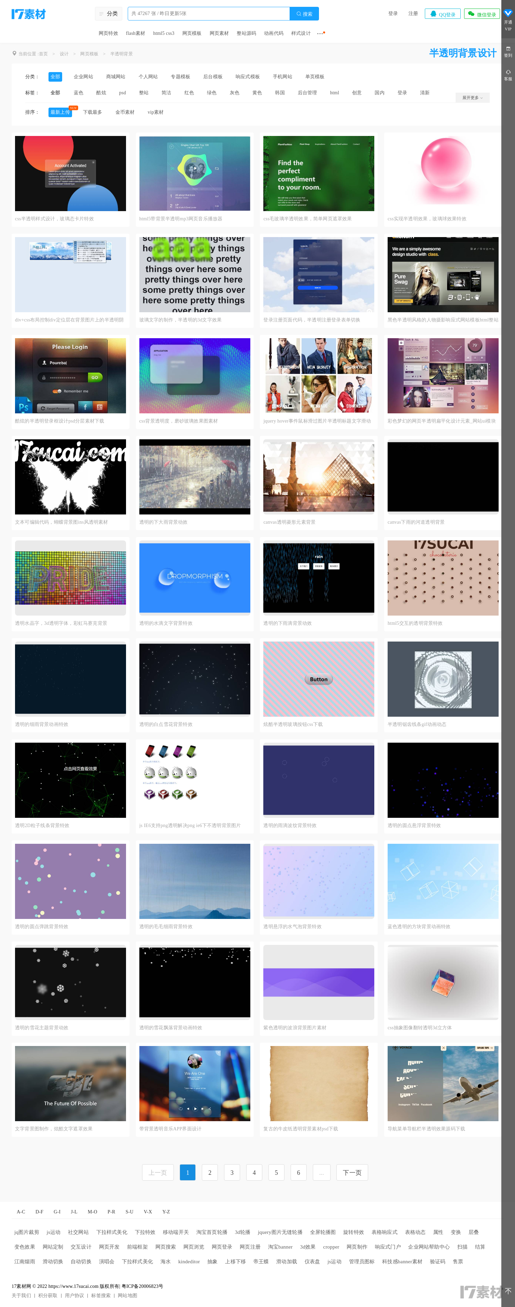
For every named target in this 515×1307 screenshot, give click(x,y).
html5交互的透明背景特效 (415, 623)
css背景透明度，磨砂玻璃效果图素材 (178, 421)
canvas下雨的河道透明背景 (416, 522)
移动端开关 (176, 1232)
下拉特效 (145, 1232)
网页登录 (222, 1247)
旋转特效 (353, 1232)
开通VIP (508, 19)
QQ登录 (443, 13)
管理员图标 (362, 1261)
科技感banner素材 (402, 1261)
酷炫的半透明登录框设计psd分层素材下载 (59, 421)
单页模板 (315, 76)
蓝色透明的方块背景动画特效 (419, 926)
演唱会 (107, 1261)
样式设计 (301, 33)
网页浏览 (193, 1247)
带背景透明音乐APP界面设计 (170, 1128)
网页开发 (109, 1247)
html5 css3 (163, 33)
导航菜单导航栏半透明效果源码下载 (426, 1128)
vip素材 (156, 112)
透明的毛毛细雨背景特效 (166, 926)
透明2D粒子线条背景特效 (42, 825)
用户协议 (74, 1295)
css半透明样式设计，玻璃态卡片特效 (54, 218)
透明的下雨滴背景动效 (287, 623)
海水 (166, 1261)
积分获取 (48, 1295)
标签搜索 (101, 1295)
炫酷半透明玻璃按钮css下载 (293, 724)
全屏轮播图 (323, 1232)
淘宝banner (280, 1247)
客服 (508, 75)
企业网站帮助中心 (429, 1247)
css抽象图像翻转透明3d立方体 (420, 1027)
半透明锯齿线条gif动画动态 (417, 724)
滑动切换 (53, 1261)
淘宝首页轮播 (211, 1232)
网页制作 (357, 1247)
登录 (393, 13)
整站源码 (246, 33)
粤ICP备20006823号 (143, 1286)
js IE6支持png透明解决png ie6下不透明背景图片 (190, 825)
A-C (21, 1211)
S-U (130, 1211)
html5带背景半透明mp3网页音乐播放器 (181, 218)
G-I (57, 1211)
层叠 (474, 1232)
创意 (357, 92)
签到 (508, 51)
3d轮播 (243, 1232)
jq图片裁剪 (26, 1232)
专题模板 (180, 76)
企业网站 (83, 76)
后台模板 (213, 76)
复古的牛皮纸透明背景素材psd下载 (300, 1128)
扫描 (462, 1247)
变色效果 (24, 1247)
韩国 (279, 92)
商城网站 (116, 76)
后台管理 (307, 92)
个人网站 (148, 76)
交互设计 (81, 1247)
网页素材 (219, 33)
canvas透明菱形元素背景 (289, 522)
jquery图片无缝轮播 (280, 1232)
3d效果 (308, 1247)
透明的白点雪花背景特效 (166, 724)
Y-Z (166, 1211)
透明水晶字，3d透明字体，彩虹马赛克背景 (61, 623)
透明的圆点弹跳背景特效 (41, 926)
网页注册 (250, 1247)
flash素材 (135, 33)
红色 (189, 92)
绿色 (212, 92)
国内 (379, 92)
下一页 (352, 1172)
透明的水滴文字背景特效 (166, 623)
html (334, 92)
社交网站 (78, 1232)
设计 (64, 53)
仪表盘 (312, 1261)
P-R (111, 1211)
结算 (480, 1247)
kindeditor (189, 1261)
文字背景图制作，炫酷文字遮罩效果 (54, 1128)
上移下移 (235, 1261)
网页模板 (192, 33)
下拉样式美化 (111, 1232)
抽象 (212, 1261)
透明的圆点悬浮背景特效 (414, 825)
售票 (458, 1261)
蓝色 (78, 92)
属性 (438, 1232)
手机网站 (282, 76)
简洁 (166, 92)
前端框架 (137, 1247)
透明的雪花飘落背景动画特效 (171, 1027)
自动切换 (81, 1261)
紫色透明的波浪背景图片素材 (294, 1027)
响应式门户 (388, 1247)
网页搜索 (165, 1247)
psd (122, 92)
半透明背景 (121, 53)
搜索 (304, 14)
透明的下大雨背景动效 (163, 522)
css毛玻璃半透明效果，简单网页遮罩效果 (307, 218)
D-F (39, 1211)
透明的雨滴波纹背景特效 (290, 825)
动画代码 (273, 33)
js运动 (54, 1232)
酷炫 (101, 92)
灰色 (234, 92)
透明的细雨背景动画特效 (41, 724)
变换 (456, 1232)
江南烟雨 (24, 1261)
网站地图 (127, 1295)
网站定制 (53, 1247)
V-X (148, 1211)
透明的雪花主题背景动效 (41, 1027)
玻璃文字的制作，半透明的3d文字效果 (180, 319)
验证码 (438, 1261)
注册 (413, 13)
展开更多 (472, 97)
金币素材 (125, 112)
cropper (331, 1247)
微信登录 (482, 13)
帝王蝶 (261, 1261)
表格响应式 (385, 1232)
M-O (92, 1211)
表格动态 (415, 1232)
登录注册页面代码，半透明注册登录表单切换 (311, 319)
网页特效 (108, 33)
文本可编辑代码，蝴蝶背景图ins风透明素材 (61, 522)
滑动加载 (286, 1261)
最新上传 (60, 112)
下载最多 (92, 112)
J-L (74, 1211)
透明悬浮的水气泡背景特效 (292, 926)
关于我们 (21, 1295)
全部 (55, 76)
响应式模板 (248, 76)
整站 (144, 92)
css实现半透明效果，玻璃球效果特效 (427, 218)
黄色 (257, 92)
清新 (425, 92)
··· (320, 33)
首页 (43, 53)
